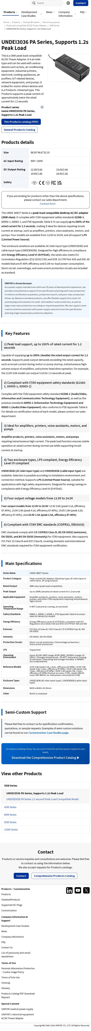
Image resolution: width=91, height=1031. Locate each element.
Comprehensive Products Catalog (54, 878)
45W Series (10, 809)
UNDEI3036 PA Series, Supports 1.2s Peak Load (34, 796)
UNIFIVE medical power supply (17, 1011)
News (49, 14)
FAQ (82, 14)
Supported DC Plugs (11, 907)
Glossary (5, 990)
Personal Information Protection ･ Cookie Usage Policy (18, 972)
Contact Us (7, 950)
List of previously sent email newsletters (15, 957)
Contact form (47, 206)
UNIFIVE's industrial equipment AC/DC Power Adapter (17, 1018)
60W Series (10, 817)
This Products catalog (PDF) (21, 124)
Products (9, 14)
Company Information (65, 16)
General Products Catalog (19, 132)
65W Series (10, 825)
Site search (33, 6)
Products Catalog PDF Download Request (18, 998)
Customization (9, 913)
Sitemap (5, 985)
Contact (81, 5)
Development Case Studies (29, 16)
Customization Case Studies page (48, 735)
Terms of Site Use (10, 980)
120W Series (11, 832)
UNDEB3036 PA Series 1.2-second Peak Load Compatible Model (42, 802)
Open (42, 109)
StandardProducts (10, 902)
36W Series (10, 788)
